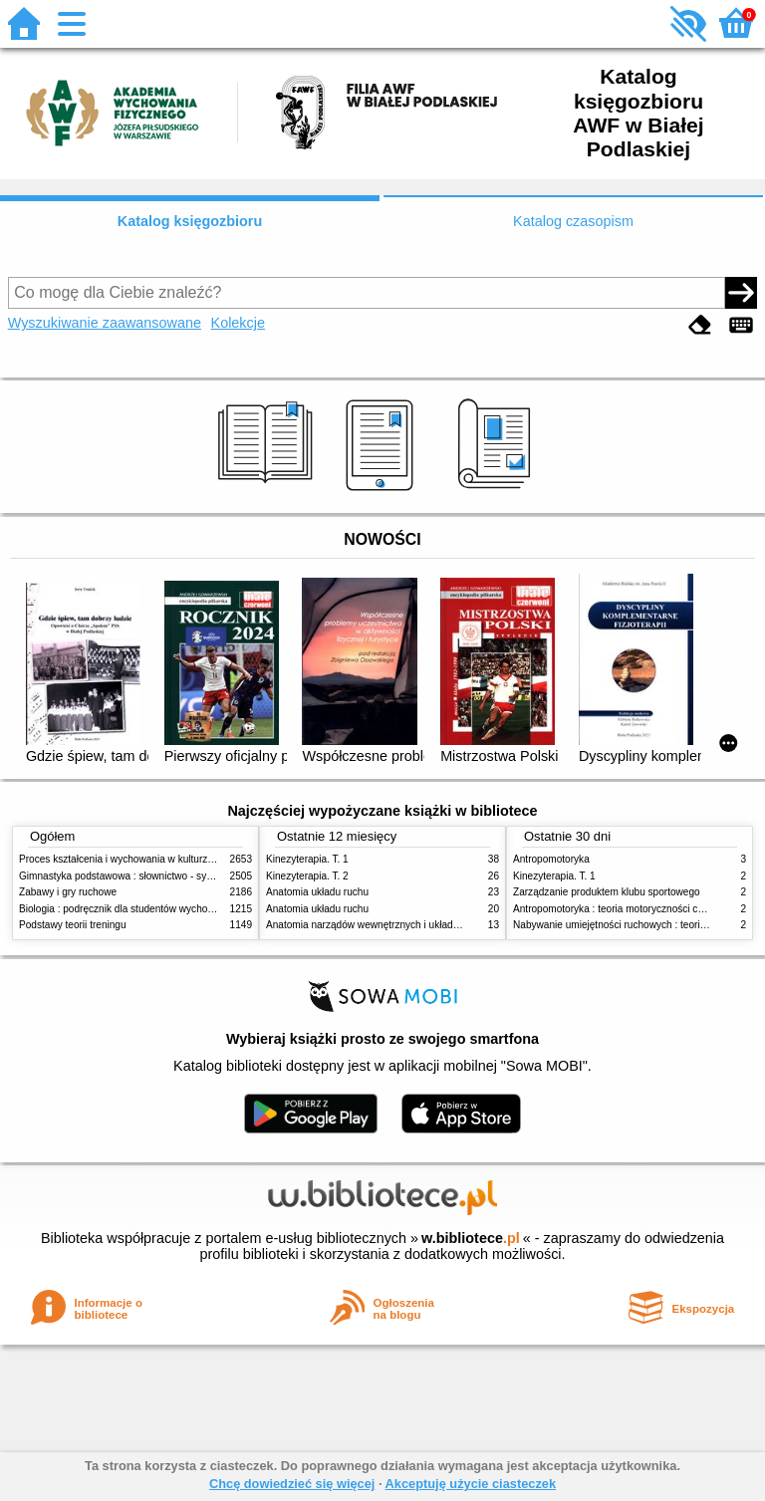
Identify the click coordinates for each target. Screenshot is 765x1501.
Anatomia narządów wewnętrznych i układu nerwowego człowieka (412, 924)
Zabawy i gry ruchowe (68, 891)
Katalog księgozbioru (190, 221)
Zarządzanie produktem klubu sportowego (606, 891)
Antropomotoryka (551, 859)
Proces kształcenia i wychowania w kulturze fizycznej (136, 859)
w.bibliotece (470, 1238)
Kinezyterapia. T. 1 (307, 859)
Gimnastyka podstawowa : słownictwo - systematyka (135, 876)
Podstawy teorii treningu (73, 924)
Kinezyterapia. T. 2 (307, 876)
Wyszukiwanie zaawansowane (104, 323)
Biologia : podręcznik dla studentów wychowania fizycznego (151, 908)
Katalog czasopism (573, 221)
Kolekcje (238, 323)
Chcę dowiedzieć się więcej (292, 1483)
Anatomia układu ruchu (317, 891)
